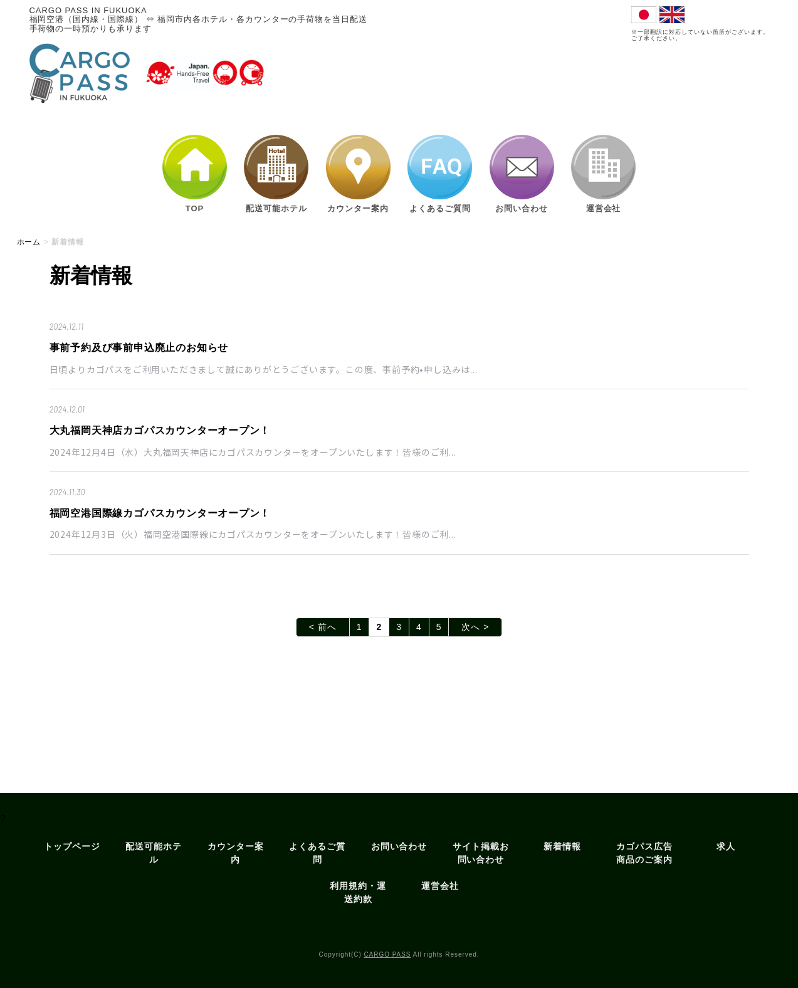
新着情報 (562, 846)
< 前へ (323, 627)
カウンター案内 (235, 853)
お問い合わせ (399, 846)
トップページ (72, 846)
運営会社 (440, 886)
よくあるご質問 (317, 853)
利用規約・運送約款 (358, 892)
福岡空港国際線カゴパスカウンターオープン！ (160, 513)
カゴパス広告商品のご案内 (644, 853)
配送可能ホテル (153, 853)
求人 (726, 846)
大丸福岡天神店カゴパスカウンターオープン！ (160, 430)
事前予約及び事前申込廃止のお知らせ (139, 347)
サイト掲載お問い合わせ (481, 853)
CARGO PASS (387, 954)
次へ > (475, 627)
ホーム (29, 242)
